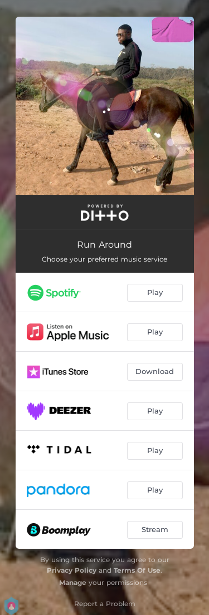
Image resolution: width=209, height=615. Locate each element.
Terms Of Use (137, 570)
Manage (72, 582)
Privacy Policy (71, 570)
